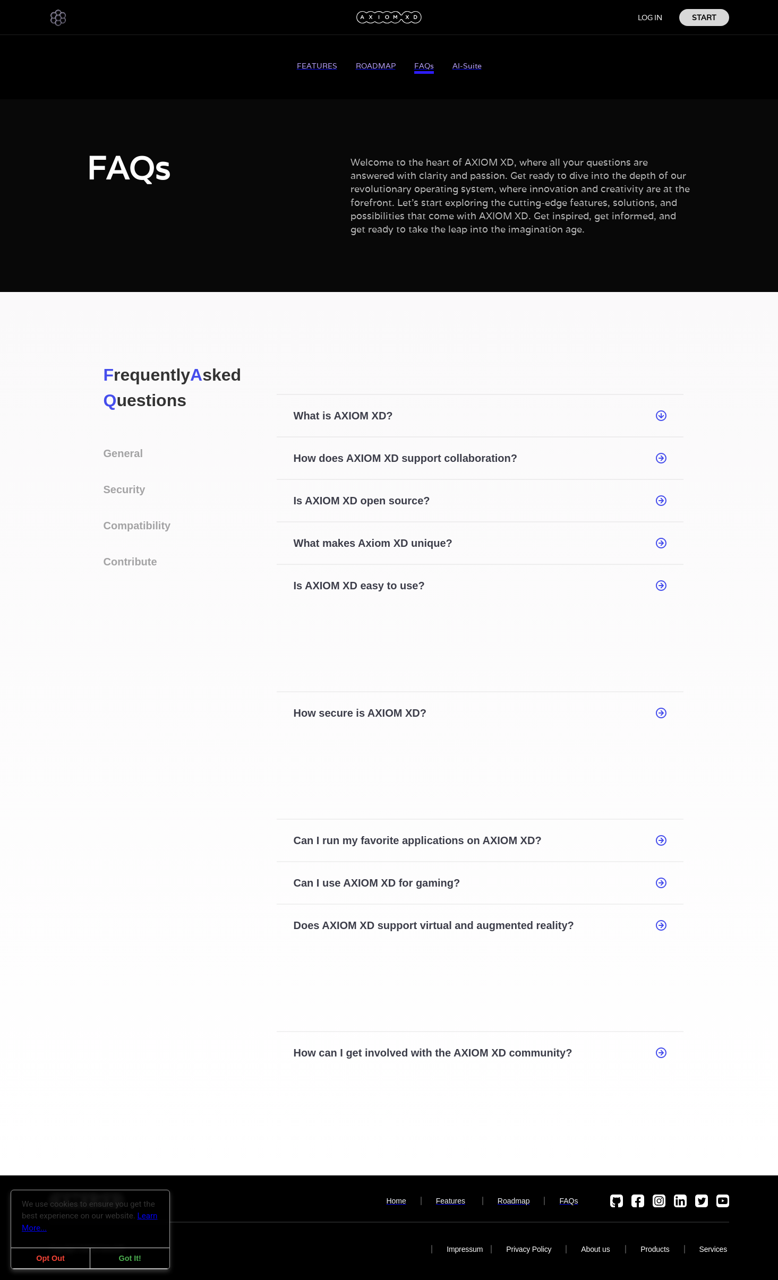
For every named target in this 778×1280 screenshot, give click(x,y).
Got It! (129, 1258)
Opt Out (50, 1258)
